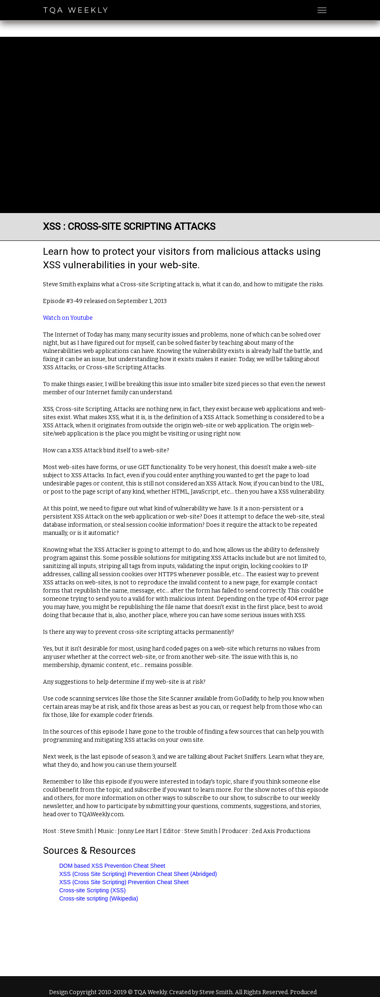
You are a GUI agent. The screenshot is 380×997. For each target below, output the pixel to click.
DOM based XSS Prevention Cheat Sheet (112, 865)
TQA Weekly (76, 10)
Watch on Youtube (68, 317)
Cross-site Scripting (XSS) (92, 890)
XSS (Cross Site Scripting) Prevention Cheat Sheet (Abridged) (138, 874)
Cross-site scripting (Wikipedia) (98, 898)
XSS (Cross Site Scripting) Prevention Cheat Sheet (124, 882)
